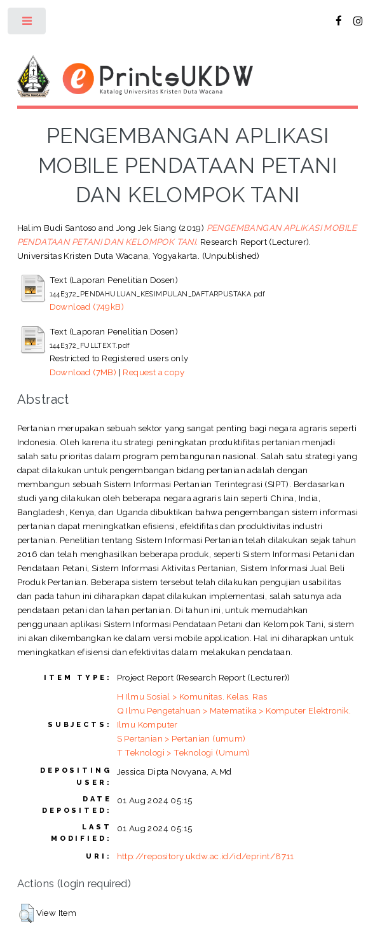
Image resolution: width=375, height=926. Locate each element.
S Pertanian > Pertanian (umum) (181, 738)
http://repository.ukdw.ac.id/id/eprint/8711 (205, 856)
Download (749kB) (87, 306)
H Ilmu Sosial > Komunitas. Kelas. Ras (192, 696)
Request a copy (153, 372)
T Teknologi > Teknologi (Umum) (183, 752)
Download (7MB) (83, 372)
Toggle (27, 24)
